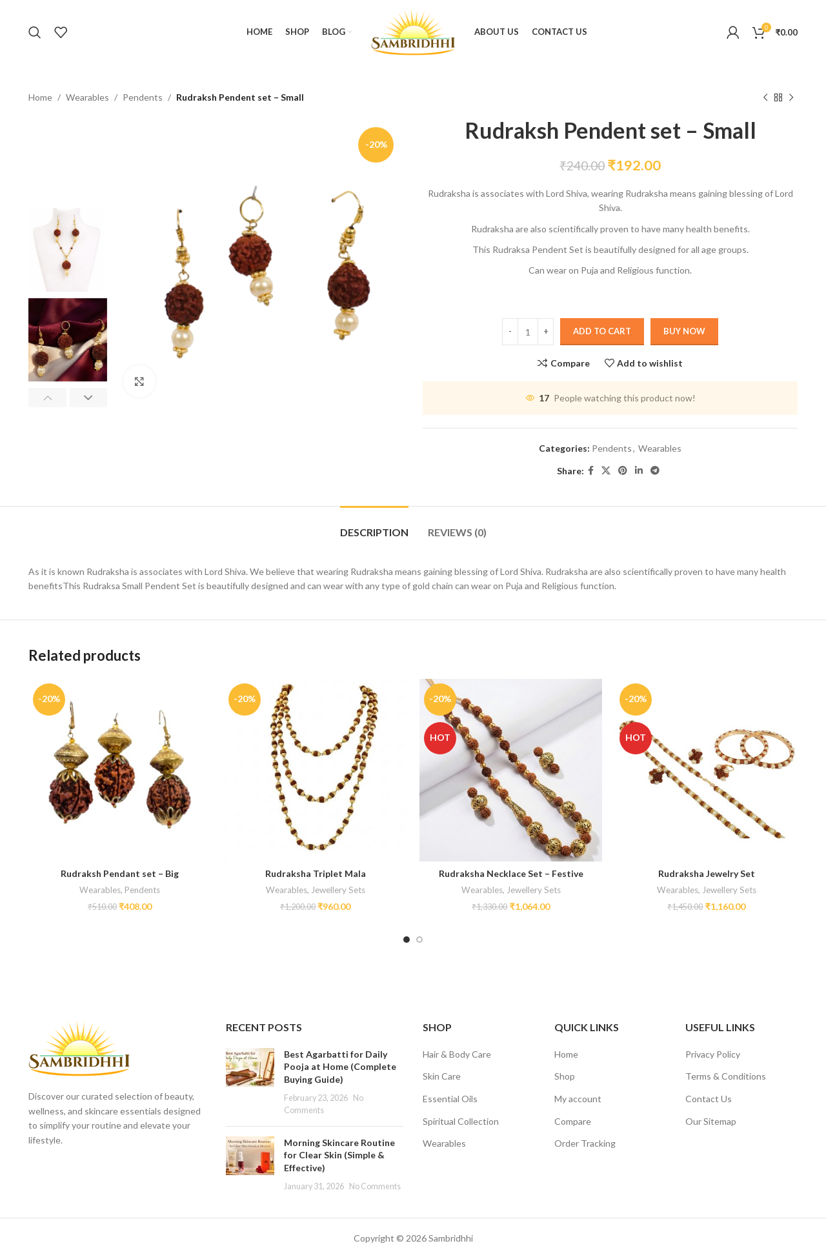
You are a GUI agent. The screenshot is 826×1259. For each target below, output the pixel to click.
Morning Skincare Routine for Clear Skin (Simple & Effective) (339, 1155)
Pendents (143, 97)
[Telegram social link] (655, 471)
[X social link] (606, 471)
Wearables (87, 97)
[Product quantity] (528, 332)
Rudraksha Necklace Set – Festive (511, 873)
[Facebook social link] (591, 471)
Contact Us (708, 1098)
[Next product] (791, 97)
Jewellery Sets (338, 890)
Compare (572, 1121)
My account (577, 1098)
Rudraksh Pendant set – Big (120, 873)
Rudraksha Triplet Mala (315, 873)
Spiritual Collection (461, 1121)
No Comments (375, 1186)
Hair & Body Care (457, 1054)
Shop (564, 1076)
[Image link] (79, 1047)
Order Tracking (585, 1143)
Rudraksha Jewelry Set (706, 873)
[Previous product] (765, 97)
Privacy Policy (712, 1054)
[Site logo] (413, 31)
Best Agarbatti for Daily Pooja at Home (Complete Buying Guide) (340, 1067)
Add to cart (602, 332)
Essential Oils (450, 1098)
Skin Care (442, 1076)
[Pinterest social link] (622, 471)
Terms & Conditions (725, 1076)
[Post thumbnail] (250, 1082)
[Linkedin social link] (639, 471)
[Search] (35, 32)
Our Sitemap (710, 1121)
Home (40, 97)
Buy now (684, 332)
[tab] (374, 525)
